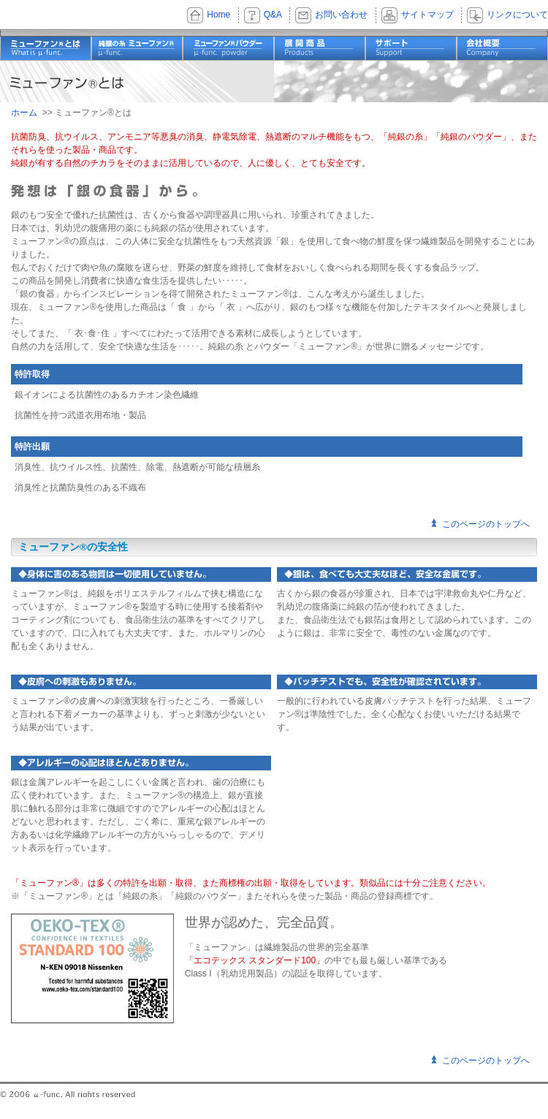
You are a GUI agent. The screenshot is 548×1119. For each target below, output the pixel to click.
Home (218, 15)
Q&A (273, 15)
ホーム (24, 112)
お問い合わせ (341, 15)
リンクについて (517, 15)
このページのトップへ (486, 524)
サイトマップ (427, 15)
